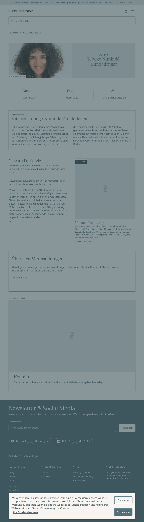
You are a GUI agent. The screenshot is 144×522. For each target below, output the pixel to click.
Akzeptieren (123, 512)
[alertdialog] (72, 506)
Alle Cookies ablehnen (25, 512)
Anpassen (123, 500)
